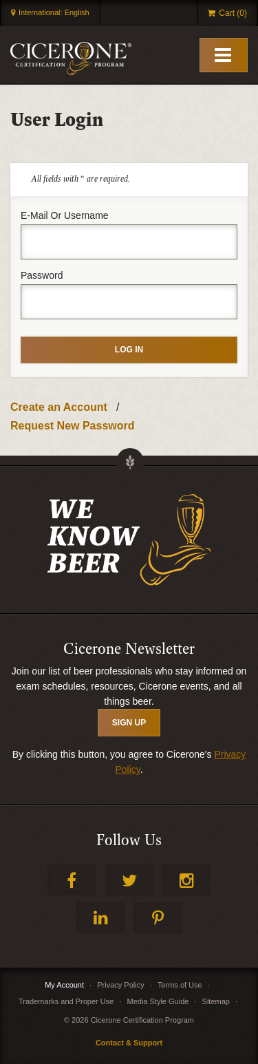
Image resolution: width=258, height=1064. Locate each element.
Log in (129, 349)
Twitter (129, 879)
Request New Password (72, 426)
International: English (54, 12)
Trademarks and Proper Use (66, 1001)
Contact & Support (129, 1043)
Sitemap (216, 1001)
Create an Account (58, 407)
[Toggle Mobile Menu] (224, 55)
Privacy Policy (120, 985)
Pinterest (157, 917)
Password (42, 275)
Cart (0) (233, 13)
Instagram (186, 879)
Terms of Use (180, 985)
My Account (64, 985)
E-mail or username (65, 215)
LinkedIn (100, 917)
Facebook (71, 879)
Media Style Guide (158, 1001)
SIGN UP (129, 722)
